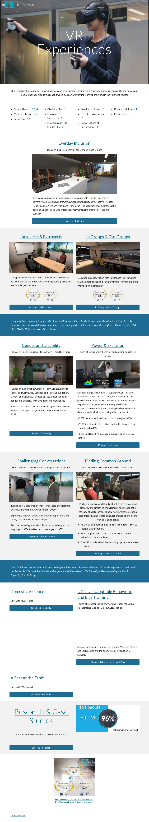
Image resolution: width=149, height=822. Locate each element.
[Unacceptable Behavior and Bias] (107, 662)
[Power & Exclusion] (107, 445)
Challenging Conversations (41, 460)
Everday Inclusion (74, 143)
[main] (74, 42)
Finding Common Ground (108, 460)
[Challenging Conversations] (41, 536)
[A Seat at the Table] (41, 694)
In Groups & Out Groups (108, 236)
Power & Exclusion (107, 345)
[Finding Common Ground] (107, 553)
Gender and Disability (41, 345)
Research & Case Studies (41, 716)
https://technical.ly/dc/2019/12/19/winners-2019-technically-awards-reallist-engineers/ (74, 800)
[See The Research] (41, 747)
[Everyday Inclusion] (74, 221)
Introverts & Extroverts (41, 236)
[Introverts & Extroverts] (41, 307)
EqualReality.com (18, 815)
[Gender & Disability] (41, 433)
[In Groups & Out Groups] (107, 307)
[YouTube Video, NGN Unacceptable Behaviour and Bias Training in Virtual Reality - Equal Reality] (108, 627)
